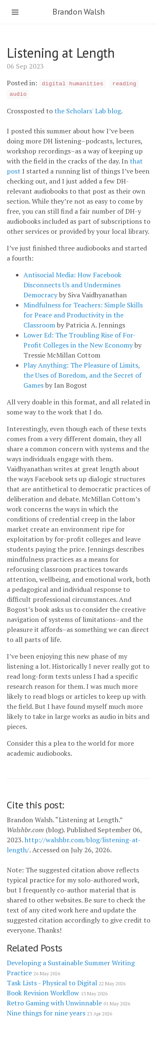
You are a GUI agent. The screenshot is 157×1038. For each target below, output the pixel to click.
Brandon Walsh (78, 11)
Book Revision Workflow (57, 992)
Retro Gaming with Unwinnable (68, 1002)
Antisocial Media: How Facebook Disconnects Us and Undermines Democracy (72, 284)
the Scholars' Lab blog (87, 110)
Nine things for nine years (59, 1013)
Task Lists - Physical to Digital (66, 982)
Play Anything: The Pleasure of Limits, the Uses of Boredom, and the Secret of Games (82, 375)
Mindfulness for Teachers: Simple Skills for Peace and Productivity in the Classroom (83, 315)
